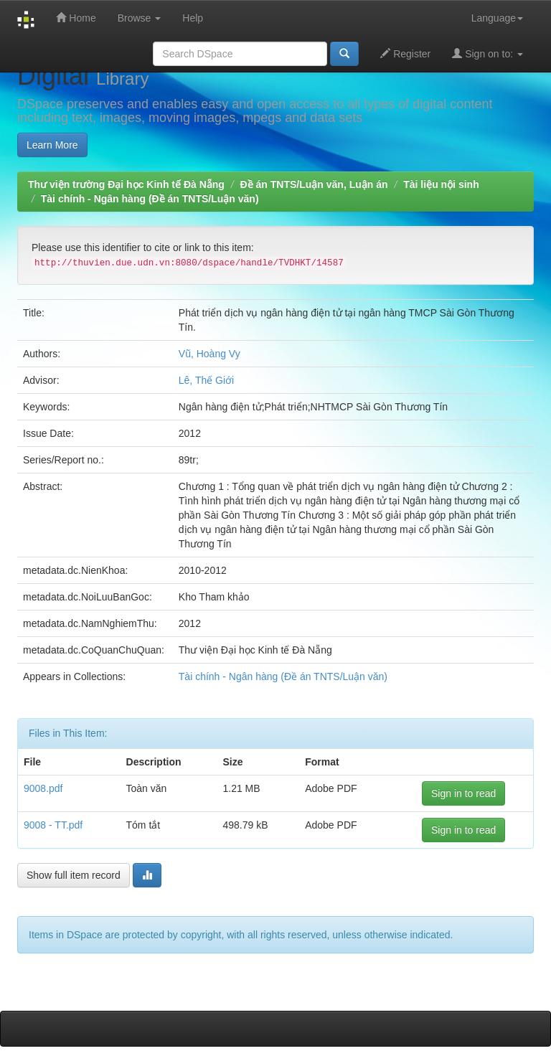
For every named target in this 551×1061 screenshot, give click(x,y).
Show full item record (74, 875)
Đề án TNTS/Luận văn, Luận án (314, 184)
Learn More (52, 145)
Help (192, 18)
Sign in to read (463, 793)
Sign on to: (487, 53)
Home (75, 17)
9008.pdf (43, 788)
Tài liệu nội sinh (441, 184)
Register (405, 53)
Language (497, 18)
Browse (139, 18)
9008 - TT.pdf (53, 825)
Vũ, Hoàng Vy (209, 353)
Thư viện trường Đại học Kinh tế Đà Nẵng (126, 184)
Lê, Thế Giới (206, 380)
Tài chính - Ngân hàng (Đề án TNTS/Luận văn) (150, 198)
